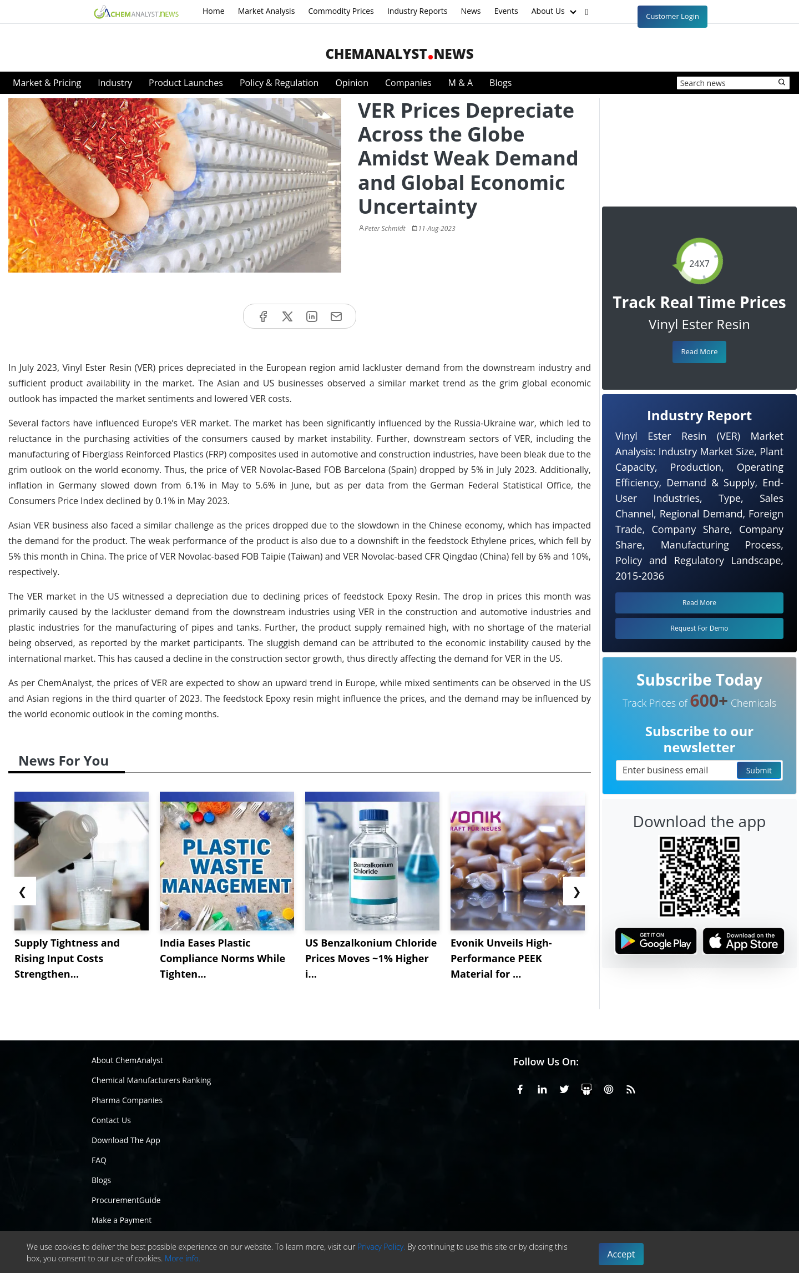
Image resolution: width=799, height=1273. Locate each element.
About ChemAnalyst (127, 1060)
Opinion (351, 83)
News (471, 11)
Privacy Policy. (381, 1246)
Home (214, 11)
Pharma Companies (127, 1100)
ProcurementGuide (126, 1200)
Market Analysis (266, 11)
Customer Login (672, 16)
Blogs (500, 83)
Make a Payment (121, 1220)
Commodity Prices (340, 11)
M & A (460, 83)
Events (506, 11)
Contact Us (111, 1120)
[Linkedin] (542, 1087)
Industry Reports (417, 11)
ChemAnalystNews (399, 53)
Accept (621, 1254)
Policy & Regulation (279, 83)
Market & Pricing (47, 83)
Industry (115, 83)
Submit (759, 770)
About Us (555, 12)
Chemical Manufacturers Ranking (151, 1080)
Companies (408, 83)
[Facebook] (519, 1087)
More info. (182, 1258)
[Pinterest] (608, 1087)
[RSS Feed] (630, 1087)
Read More (699, 351)
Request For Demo (700, 628)
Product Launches (186, 83)
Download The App (126, 1140)
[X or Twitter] (564, 1087)
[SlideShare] (586, 1087)
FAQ (99, 1160)
